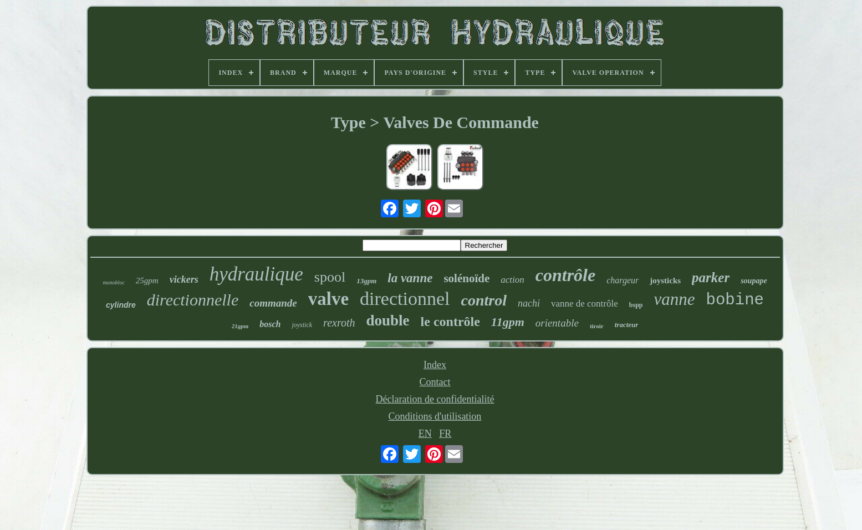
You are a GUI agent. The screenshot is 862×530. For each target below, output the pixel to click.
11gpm (507, 322)
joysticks (665, 280)
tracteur (627, 324)
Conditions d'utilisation (435, 416)
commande (273, 303)
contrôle (565, 275)
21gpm (240, 326)
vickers (184, 279)
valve (328, 299)
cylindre (121, 304)
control (483, 300)
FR (445, 433)
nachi (529, 303)
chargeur (622, 280)
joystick (302, 325)
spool (329, 277)
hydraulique (256, 274)
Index (435, 364)
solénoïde (466, 278)
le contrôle (450, 321)
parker (711, 277)
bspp (636, 305)
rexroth (339, 323)
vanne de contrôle (584, 303)
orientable (557, 323)
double (388, 320)
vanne (674, 299)
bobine (735, 300)
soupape (754, 281)
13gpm (366, 281)
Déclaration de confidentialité (435, 399)
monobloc (113, 282)
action (512, 279)
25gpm (147, 280)
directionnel (405, 298)
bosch (269, 324)
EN (425, 433)
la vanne (409, 278)
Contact (435, 382)
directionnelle (193, 300)
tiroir (597, 326)
